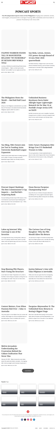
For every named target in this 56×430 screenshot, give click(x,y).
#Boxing (4, 392)
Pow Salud (5, 72)
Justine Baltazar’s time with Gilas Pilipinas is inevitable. (41, 270)
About (40, 428)
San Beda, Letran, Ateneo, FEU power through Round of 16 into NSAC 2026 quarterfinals (41, 57)
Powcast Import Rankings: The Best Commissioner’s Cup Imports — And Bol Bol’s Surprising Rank (14, 191)
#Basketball (42, 392)
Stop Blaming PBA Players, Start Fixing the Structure (12, 270)
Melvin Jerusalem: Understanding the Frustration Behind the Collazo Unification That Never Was (11, 351)
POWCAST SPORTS (14, 428)
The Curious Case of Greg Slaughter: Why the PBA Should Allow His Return (39, 232)
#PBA (22, 404)
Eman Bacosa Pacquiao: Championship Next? (39, 188)
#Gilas (41, 404)
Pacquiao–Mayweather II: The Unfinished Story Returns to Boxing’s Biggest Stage (41, 309)
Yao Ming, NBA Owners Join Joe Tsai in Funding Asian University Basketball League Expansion (13, 149)
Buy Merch (46, 428)
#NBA (4, 404)
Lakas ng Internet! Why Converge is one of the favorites (11, 232)
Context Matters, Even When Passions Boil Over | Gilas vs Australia (13, 309)
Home (36, 428)
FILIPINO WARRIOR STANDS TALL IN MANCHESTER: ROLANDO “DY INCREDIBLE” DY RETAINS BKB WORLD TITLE (13, 58)
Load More (28, 371)
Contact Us (52, 428)
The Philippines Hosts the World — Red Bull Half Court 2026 (13, 100)
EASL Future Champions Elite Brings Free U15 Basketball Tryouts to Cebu (41, 147)
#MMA (22, 392)
